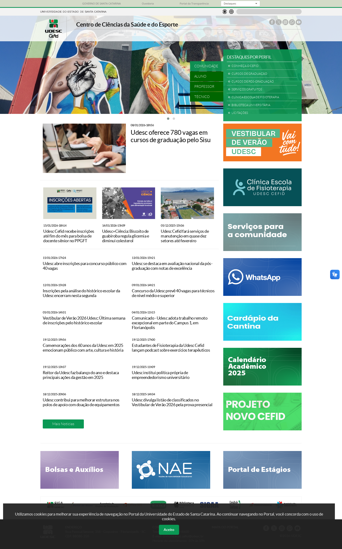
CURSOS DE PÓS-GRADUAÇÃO (253, 81)
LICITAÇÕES (240, 113)
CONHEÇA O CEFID (245, 66)
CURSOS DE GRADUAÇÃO (249, 73)
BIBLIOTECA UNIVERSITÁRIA (251, 105)
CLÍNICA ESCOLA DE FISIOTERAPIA (255, 97)
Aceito (169, 530)
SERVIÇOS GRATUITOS (247, 89)
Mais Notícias (63, 424)
